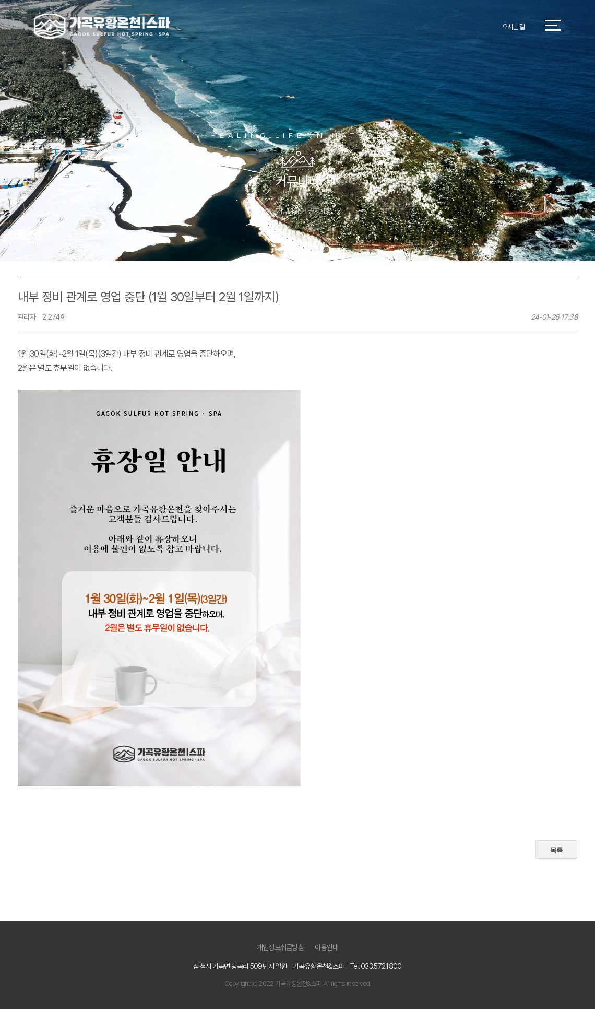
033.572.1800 (381, 966)
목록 (556, 850)
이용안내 (326, 947)
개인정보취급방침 (280, 947)
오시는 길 (513, 27)
